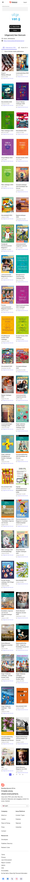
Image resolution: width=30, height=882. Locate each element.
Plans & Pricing (5, 823)
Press (3, 827)
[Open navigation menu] (2, 2)
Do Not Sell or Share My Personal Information (14, 873)
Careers (3, 819)
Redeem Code (5, 847)
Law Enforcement (6, 860)
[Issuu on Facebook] (3, 879)
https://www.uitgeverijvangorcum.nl (14, 41)
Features (18, 819)
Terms (3, 854)
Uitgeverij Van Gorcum (8, 78)
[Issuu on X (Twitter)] (12, 879)
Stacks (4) (22, 48)
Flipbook (18, 823)
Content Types (20, 815)
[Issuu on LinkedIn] (8, 879)
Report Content (6, 862)
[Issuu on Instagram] (17, 879)
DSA (2, 868)
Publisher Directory (6, 843)
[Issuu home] (13, 2)
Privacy (3, 857)
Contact (3, 831)
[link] (25, 2)
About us (3, 815)
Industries (18, 827)
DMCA (3, 865)
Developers (4, 839)
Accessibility (4, 870)
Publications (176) (9, 48)
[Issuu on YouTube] (21, 879)
